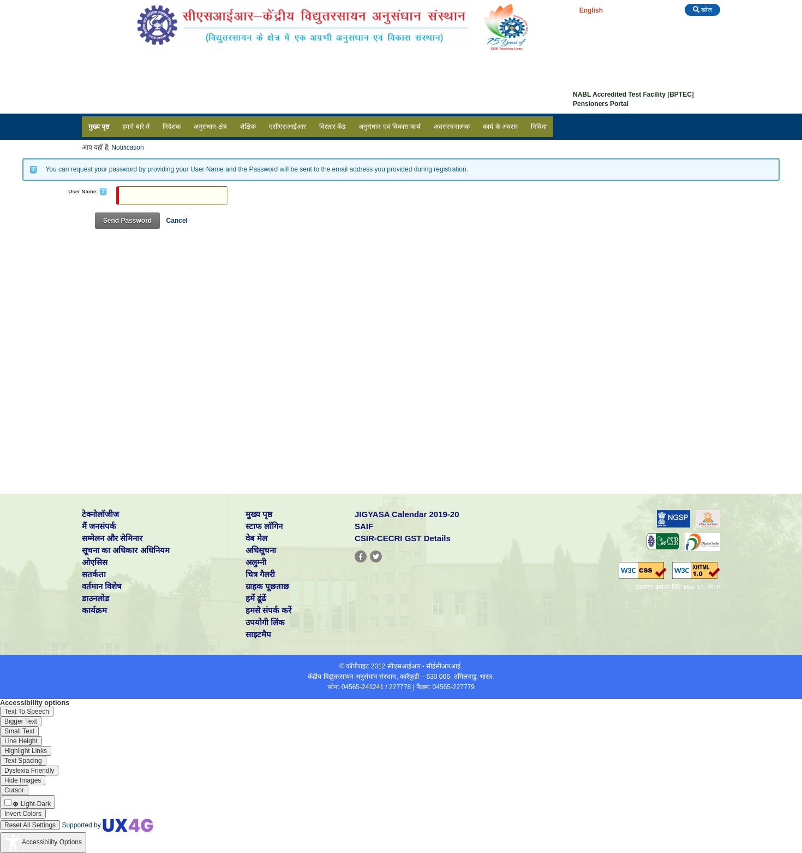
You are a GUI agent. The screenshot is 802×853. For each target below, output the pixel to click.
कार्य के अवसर (500, 127)
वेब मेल (256, 538)
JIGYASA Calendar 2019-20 (407, 514)
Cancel (177, 220)
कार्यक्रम (94, 610)
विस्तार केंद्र (332, 127)
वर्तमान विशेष (102, 586)
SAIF (364, 526)
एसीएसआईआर (287, 127)
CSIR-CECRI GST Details (403, 538)
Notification (127, 147)
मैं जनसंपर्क (99, 526)
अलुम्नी (256, 562)
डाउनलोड (95, 598)
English (591, 10)
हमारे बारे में (135, 127)
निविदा (539, 127)
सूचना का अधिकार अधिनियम (126, 550)
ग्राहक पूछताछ (267, 586)
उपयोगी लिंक (265, 622)
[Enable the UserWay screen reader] (26, 711)
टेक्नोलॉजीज (100, 514)
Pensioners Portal (601, 103)
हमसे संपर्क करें (268, 610)
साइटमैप (258, 634)
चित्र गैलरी (260, 574)
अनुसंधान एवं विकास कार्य (389, 127)
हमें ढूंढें (256, 598)
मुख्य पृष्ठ (98, 127)
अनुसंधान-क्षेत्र (210, 127)
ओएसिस (94, 562)
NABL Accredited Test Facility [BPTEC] (633, 94)
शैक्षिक (248, 127)
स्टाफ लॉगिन (264, 526)
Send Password (127, 220)
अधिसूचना (261, 550)
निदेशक (172, 127)
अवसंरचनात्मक (452, 127)
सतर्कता (94, 574)
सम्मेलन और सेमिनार (112, 538)
